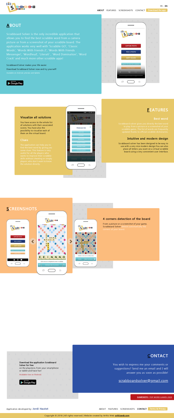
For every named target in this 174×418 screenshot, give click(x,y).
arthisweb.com (122, 415)
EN (166, 6)
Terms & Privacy (158, 408)
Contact (140, 10)
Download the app (157, 10)
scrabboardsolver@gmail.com (143, 380)
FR (161, 6)
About (100, 10)
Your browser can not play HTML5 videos (131, 53)
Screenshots (126, 10)
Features (111, 10)
